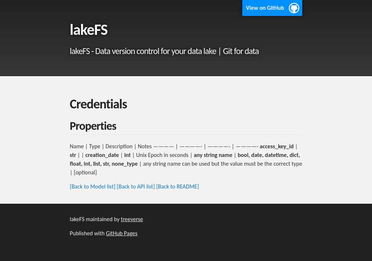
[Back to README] (177, 186)
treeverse (132, 219)
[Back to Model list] (93, 186)
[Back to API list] (136, 186)
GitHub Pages (122, 233)
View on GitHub (265, 7)
